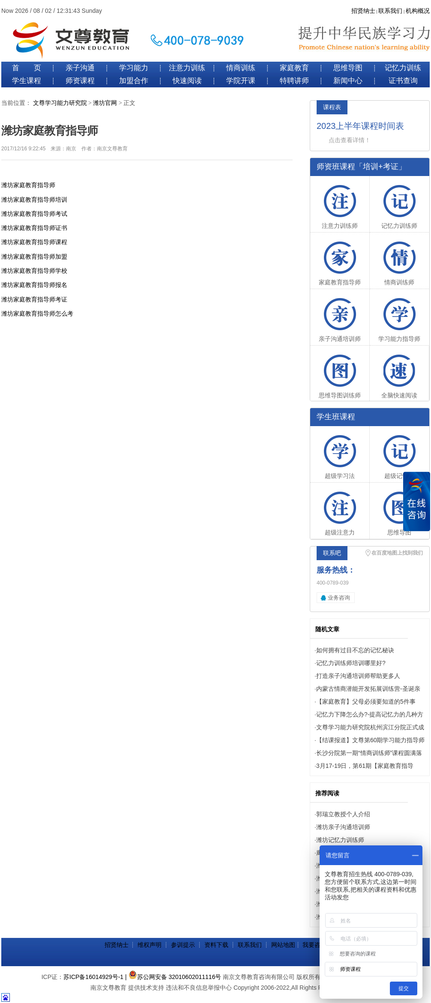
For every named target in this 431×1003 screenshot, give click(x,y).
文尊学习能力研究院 (60, 103)
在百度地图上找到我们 (397, 553)
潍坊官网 (105, 103)
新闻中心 (347, 81)
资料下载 (216, 944)
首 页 (26, 68)
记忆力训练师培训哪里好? (351, 663)
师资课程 (80, 81)
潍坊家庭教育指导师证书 (34, 227)
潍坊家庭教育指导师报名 (34, 284)
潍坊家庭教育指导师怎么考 (37, 313)
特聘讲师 (294, 81)
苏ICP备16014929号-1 (93, 976)
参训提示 (183, 944)
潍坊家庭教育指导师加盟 (34, 256)
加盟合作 (133, 81)
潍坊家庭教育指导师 (28, 185)
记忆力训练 (403, 68)
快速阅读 (187, 81)
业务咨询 (339, 597)
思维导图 (347, 68)
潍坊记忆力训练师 (340, 839)
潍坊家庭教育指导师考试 (34, 213)
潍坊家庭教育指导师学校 (34, 270)
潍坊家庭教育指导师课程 (34, 242)
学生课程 (26, 81)
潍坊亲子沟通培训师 (343, 827)
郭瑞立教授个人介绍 (343, 814)
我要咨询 (314, 944)
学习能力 (133, 68)
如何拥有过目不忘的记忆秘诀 (355, 650)
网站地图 (283, 944)
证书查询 (403, 81)
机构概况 (418, 11)
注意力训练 (187, 68)
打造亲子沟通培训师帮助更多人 (358, 675)
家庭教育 (294, 68)
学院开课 (240, 81)
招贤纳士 (363, 11)
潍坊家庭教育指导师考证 (34, 299)
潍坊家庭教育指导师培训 (34, 199)
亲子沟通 (80, 68)
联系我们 (390, 11)
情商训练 (240, 68)
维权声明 (150, 944)
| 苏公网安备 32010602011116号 (173, 976)
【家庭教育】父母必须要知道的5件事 (366, 701)
